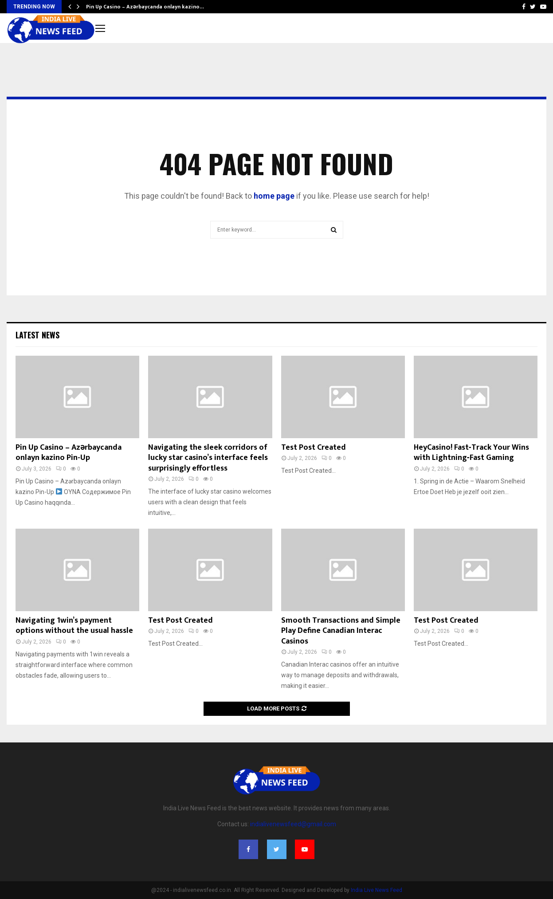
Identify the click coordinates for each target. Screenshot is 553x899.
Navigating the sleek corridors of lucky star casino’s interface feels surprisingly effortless (208, 458)
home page (274, 195)
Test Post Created (313, 447)
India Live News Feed (376, 890)
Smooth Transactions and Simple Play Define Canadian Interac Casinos (340, 631)
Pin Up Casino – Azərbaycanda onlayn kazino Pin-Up (69, 452)
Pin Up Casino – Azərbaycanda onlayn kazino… (145, 6)
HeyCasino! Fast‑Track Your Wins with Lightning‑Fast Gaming (471, 452)
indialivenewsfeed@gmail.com (293, 824)
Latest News (37, 335)
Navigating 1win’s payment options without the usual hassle (74, 625)
